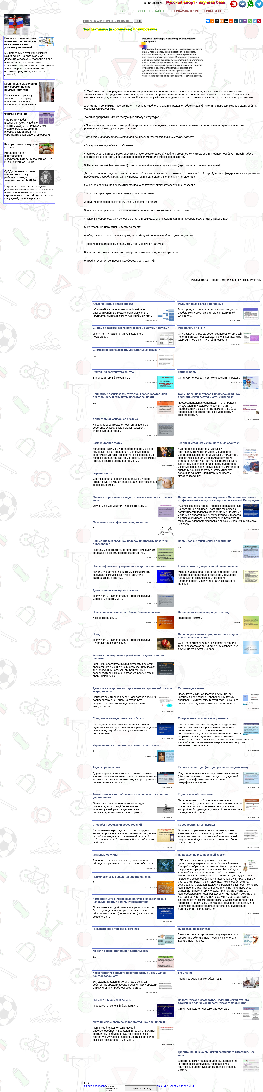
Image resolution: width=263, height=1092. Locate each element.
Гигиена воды (187, 371)
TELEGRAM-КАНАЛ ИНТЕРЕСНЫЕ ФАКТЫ (197, 11)
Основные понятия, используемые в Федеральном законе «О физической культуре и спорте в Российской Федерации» (218, 499)
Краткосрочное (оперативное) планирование (208, 566)
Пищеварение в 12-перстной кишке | (202, 854)
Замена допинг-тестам (108, 443)
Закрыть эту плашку (140, 1088)
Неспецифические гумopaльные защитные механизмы (129, 566)
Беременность (102, 473)
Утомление (185, 972)
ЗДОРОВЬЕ (138, 11)
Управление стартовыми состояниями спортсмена (127, 745)
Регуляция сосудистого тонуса (113, 371)
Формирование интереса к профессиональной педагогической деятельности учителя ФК (209, 395)
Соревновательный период (196, 824)
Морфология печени (191, 327)
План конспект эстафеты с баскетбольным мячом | (127, 612)
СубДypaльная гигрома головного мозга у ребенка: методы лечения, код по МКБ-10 (29, 185)
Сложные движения (191, 688)
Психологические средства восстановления (122, 876)
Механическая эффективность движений (120, 522)
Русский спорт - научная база (197, 2)
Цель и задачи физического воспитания (204, 541)
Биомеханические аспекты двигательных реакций (126, 349)
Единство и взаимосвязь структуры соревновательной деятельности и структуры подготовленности (130, 395)
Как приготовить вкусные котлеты (29, 153)
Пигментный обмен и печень (112, 1000)
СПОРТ (123, 11)
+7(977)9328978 (153, 2)
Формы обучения (29, 124)
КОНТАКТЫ (156, 11)
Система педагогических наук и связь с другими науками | (132, 327)
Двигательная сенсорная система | (116, 590)
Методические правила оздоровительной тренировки (129, 1022)
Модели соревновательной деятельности (121, 950)
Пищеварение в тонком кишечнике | (116, 928)
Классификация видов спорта (113, 303)
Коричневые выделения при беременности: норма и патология (29, 94)
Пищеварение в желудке (194, 928)
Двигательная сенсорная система (115, 419)
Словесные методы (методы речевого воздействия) (213, 767)
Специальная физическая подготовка (203, 718)
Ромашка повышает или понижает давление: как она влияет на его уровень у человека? (29, 56)
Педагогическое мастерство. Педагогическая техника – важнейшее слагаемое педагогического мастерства (214, 1001)
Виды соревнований (106, 767)
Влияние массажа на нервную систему (204, 612)
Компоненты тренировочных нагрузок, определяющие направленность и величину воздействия (129, 900)
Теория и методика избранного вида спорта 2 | (209, 443)
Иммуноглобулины (105, 854)
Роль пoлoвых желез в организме (200, 303)
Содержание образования (195, 794)
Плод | (97, 634)
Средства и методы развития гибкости (118, 718)
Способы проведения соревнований (117, 824)
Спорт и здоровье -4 (181, 1086)
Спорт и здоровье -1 (96, 1086)
